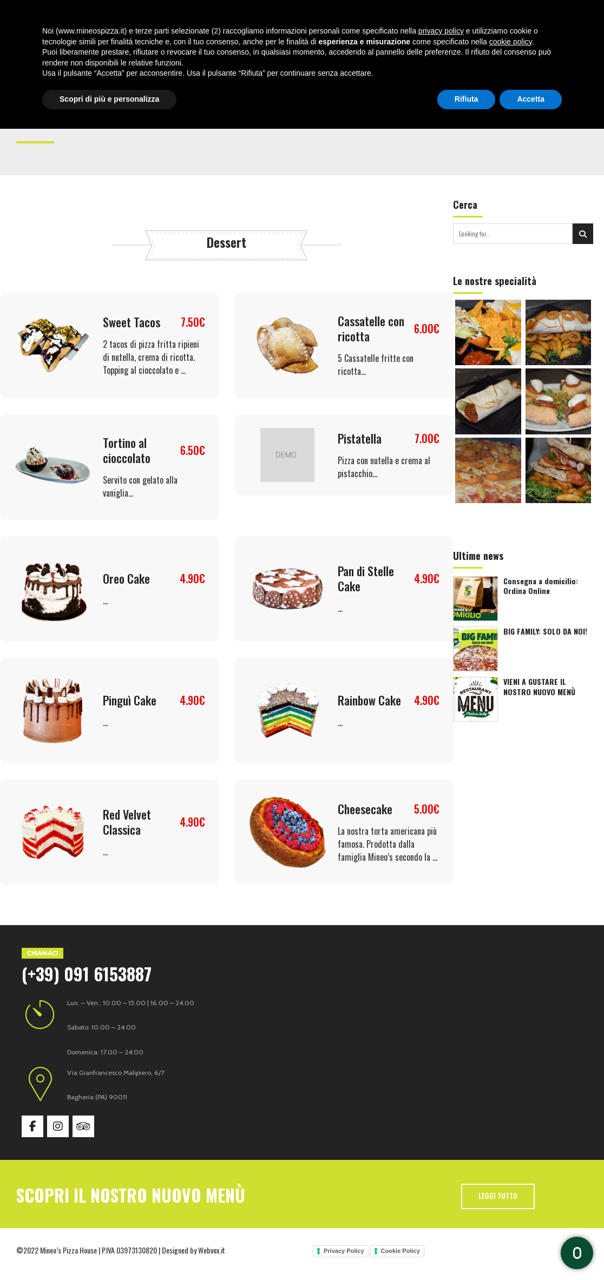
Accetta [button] (530, 1250)
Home (143, 16)
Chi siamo (181, 16)
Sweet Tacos (131, 322)
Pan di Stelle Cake (366, 578)
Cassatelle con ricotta (371, 328)
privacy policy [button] (441, 1182)
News (340, 16)
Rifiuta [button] (466, 1250)
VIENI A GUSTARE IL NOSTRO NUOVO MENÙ (539, 686)
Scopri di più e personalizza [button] (109, 1250)
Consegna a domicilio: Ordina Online (540, 586)
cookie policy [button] (510, 1193)
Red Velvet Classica (127, 822)
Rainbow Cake (369, 700)
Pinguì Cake (129, 700)
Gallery (304, 16)
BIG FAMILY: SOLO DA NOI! (545, 631)
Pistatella (360, 438)
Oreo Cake (126, 578)
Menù (269, 16)
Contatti (378, 16)
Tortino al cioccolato (126, 450)
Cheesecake (365, 808)
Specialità (229, 16)
